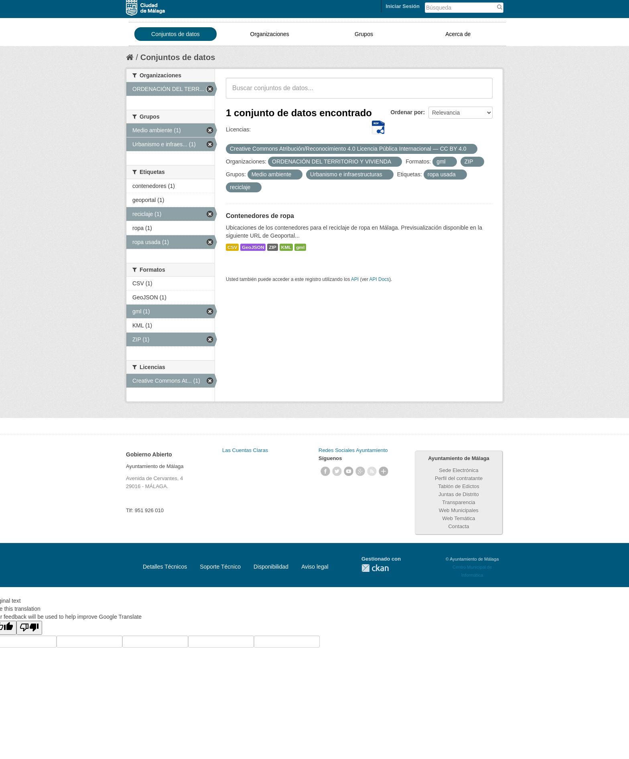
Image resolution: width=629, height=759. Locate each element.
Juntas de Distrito (458, 494)
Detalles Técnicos (165, 566)
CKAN (375, 568)
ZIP (272, 247)
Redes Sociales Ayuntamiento (353, 450)
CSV (232, 247)
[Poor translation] (29, 628)
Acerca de (458, 34)
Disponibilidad (271, 566)
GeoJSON (253, 247)
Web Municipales (459, 510)
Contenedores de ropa (260, 215)
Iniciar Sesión (403, 6)
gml (300, 247)
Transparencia (458, 502)
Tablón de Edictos (458, 486)
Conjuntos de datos (175, 34)
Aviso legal (314, 566)
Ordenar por (407, 112)
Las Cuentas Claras (245, 450)
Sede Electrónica (458, 470)
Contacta (458, 526)
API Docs (379, 279)
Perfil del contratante (459, 478)
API (355, 279)
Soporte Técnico (220, 566)
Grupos (364, 34)
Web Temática (458, 518)
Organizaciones (269, 34)
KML (286, 247)
